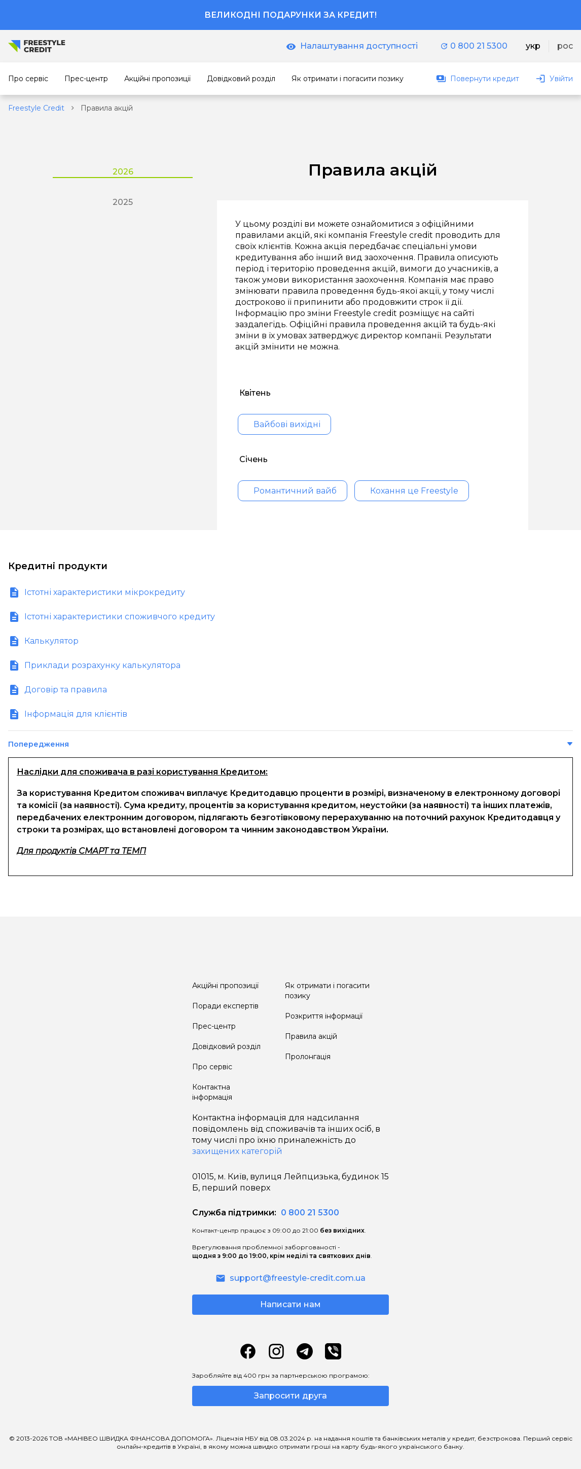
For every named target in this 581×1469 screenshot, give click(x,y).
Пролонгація (308, 1056)
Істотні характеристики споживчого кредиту (119, 616)
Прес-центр (214, 1026)
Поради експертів (225, 1005)
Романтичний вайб (295, 491)
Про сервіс (212, 1066)
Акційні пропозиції (225, 985)
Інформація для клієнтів (75, 714)
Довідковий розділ (226, 1046)
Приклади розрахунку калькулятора (102, 665)
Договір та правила (65, 689)
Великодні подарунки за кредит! (290, 15)
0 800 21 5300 (473, 46)
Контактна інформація (212, 1092)
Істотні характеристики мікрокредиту (104, 592)
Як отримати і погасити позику (327, 990)
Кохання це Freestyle (414, 491)
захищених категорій (237, 1151)
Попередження (38, 744)
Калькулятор (51, 641)
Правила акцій (311, 1036)
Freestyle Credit (36, 108)
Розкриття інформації (323, 1016)
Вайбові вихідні (286, 424)
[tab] (123, 168)
